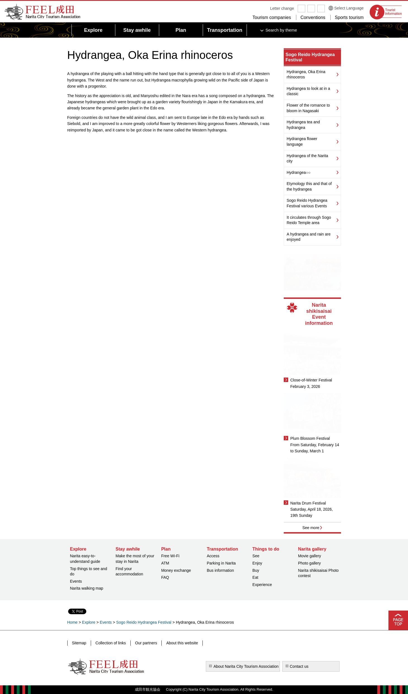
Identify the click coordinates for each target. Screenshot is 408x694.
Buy (255, 570)
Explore (88, 622)
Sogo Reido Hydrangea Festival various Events (307, 203)
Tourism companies (271, 17)
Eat (255, 577)
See (255, 556)
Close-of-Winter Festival (311, 380)
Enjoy (257, 563)
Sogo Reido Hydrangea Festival (143, 622)
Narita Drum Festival (308, 503)
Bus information (220, 570)
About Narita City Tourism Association (245, 666)
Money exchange (176, 570)
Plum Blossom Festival (310, 438)
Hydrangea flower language (302, 141)
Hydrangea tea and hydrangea (303, 125)
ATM (165, 563)
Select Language (349, 8)
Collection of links (111, 643)
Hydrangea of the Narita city (307, 158)
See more (310, 527)
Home (72, 622)
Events (76, 581)
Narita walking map (86, 588)
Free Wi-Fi (170, 556)
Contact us (299, 666)
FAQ (165, 577)
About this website (182, 643)
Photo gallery (309, 563)
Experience (262, 584)
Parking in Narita (221, 563)
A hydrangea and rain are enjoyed (309, 237)
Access (213, 556)
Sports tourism (349, 17)
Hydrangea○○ (299, 172)
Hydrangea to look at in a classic (308, 91)
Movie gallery (309, 556)
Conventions (312, 17)
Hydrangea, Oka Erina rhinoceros (306, 74)
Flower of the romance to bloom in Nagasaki (308, 108)
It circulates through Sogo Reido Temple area (309, 220)
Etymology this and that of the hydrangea (309, 186)
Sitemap (79, 643)
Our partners (146, 643)
